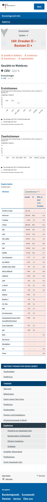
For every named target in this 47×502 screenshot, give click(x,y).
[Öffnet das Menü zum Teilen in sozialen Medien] (7, 479)
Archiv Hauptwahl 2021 (13, 462)
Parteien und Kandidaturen (14, 415)
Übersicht (7, 388)
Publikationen (9, 456)
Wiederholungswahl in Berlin (15, 420)
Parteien (6, 498)
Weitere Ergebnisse (15, 441)
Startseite (11, 7)
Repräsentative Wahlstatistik (19, 435)
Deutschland (24, 30)
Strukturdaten (9, 409)
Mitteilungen (9, 394)
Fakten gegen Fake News (14, 399)
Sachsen (22, 35)
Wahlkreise (8, 404)
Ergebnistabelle (27, 58)
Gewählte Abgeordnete (13, 451)
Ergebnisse (6, 21)
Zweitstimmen (10, 58)
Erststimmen (32, 55)
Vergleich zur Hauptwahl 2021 (20, 430)
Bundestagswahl (10, 494)
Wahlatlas (11, 446)
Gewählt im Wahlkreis (13, 55)
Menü (39, 6)
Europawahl (28, 494)
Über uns (28, 498)
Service (17, 498)
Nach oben (42, 475)
